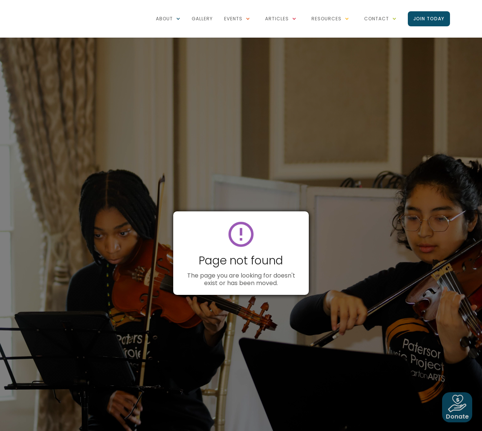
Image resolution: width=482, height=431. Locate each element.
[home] (62, 4)
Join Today (428, 18)
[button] (168, 19)
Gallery (202, 18)
